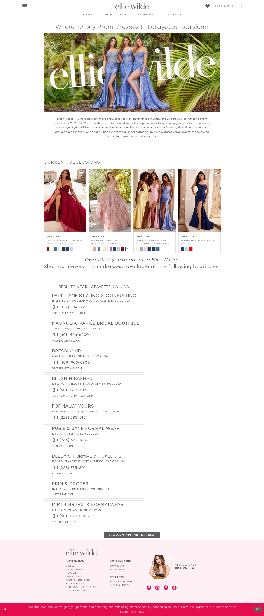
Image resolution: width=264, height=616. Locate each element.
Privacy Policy (75, 583)
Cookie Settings (76, 590)
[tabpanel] (57, 211)
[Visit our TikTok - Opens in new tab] (174, 588)
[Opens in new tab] (69, 313)
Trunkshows (118, 569)
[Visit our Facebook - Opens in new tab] (149, 588)
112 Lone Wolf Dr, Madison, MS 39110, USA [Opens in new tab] (81, 489)
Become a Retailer (121, 581)
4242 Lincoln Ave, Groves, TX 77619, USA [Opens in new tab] (80, 356)
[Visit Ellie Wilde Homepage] (81, 552)
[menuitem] (25, 6)
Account (71, 573)
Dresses (71, 566)
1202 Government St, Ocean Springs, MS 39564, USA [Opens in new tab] (88, 461)
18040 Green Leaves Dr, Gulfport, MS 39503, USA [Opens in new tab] (86, 411)
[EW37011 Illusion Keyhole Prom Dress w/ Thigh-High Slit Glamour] (58, 200)
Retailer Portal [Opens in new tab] (120, 585)
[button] (25, 6)
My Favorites (74, 569)
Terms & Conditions (78, 580)
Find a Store (74, 576)
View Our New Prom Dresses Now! (132, 535)
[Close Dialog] (5, 609)
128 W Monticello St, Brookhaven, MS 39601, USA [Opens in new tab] (86, 383)
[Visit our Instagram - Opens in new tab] (157, 588)
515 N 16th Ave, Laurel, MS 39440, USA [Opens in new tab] (78, 509)
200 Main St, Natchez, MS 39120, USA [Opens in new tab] (77, 328)
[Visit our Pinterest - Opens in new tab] (166, 588)
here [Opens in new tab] (140, 611)
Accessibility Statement (81, 587)
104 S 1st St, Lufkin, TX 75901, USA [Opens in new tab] (75, 433)
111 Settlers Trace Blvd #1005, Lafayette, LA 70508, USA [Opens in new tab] (91, 300)
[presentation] (103, 200)
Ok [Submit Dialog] (258, 609)
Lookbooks (117, 566)
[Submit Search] (238, 6)
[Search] (227, 6)
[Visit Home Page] (132, 6)
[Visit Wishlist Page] (207, 6)
